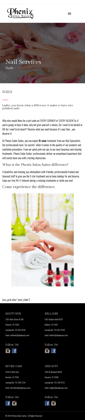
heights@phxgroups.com (58, 387)
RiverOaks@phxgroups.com (20, 387)
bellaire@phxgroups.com (58, 335)
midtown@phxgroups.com (19, 335)
